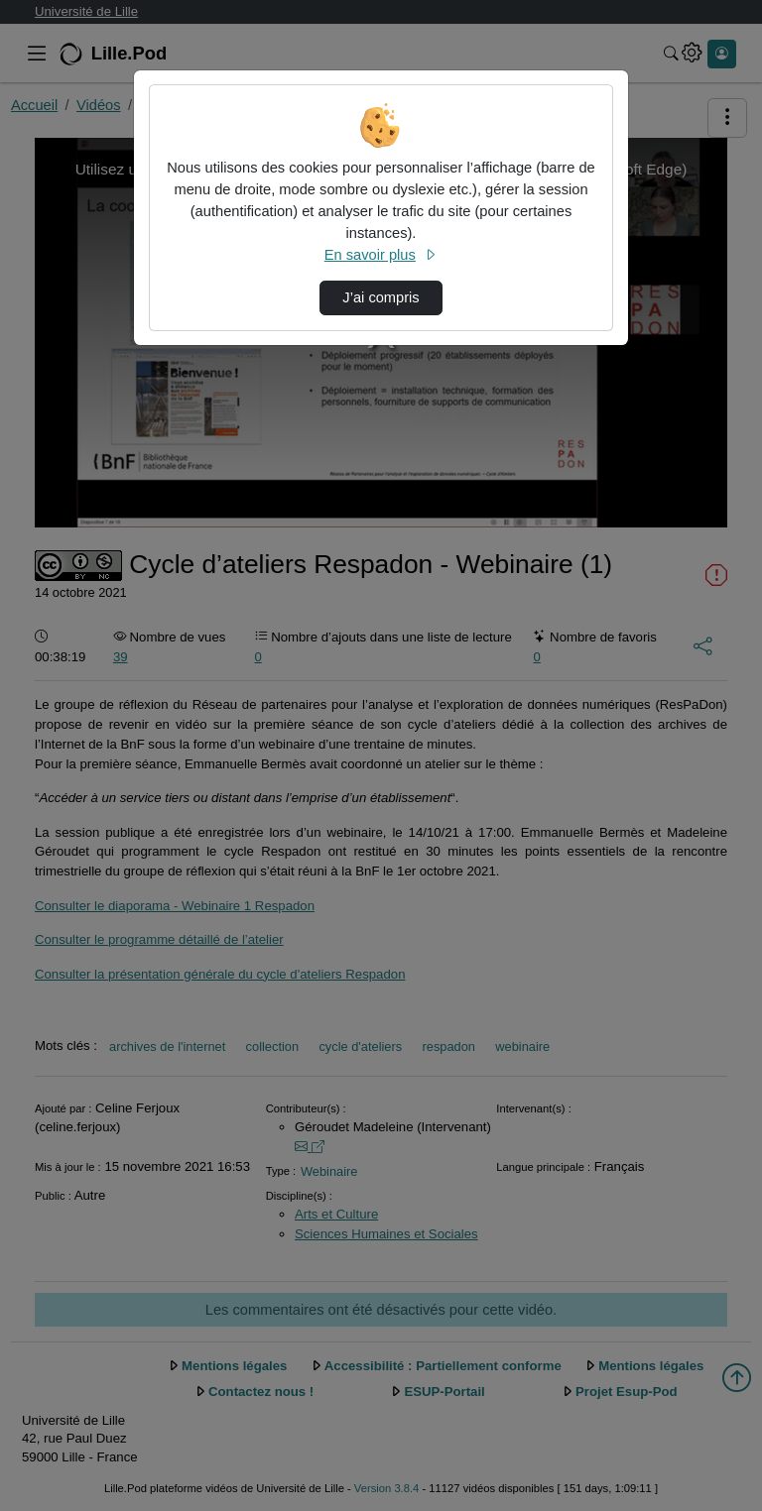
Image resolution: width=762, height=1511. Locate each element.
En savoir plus (381, 255)
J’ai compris (380, 297)
